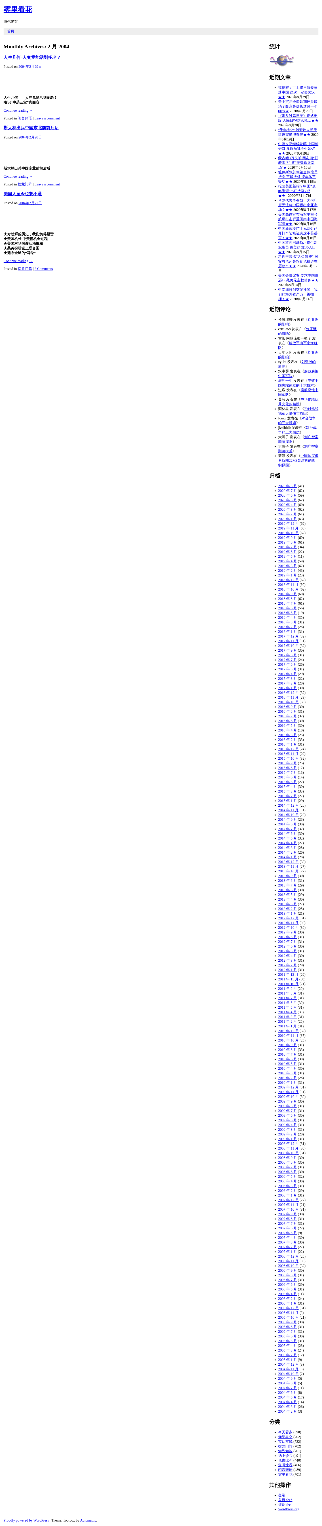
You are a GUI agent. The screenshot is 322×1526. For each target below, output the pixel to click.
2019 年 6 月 (287, 552)
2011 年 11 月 (288, 979)
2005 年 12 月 (288, 1308)
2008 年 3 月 (287, 1186)
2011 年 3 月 (287, 1017)
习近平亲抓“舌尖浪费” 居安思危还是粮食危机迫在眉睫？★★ (298, 261)
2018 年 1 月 (287, 631)
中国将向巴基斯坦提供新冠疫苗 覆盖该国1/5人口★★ (298, 247)
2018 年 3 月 (287, 622)
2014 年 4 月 (287, 843)
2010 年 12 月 (288, 1031)
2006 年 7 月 (287, 1280)
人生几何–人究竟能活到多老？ (32, 57)
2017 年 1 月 (287, 688)
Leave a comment (47, 118)
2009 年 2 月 (287, 1134)
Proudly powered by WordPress (26, 1520)
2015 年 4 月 (287, 787)
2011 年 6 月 (287, 1003)
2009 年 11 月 (288, 1092)
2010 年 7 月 (287, 1054)
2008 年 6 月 (287, 1172)
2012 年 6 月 (287, 946)
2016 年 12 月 (288, 693)
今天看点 (285, 1432)
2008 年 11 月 (288, 1148)
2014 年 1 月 (287, 857)
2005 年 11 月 (288, 1313)
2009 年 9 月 (287, 1101)
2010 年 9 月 (287, 1045)
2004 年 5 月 (287, 1397)
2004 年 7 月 (287, 1388)
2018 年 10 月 (288, 589)
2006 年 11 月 (288, 1261)
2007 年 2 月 (287, 1247)
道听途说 (285, 1465)
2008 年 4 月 (287, 1181)
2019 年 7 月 (287, 547)
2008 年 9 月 (287, 1158)
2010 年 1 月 (287, 1082)
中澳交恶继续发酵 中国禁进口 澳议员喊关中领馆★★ (298, 148)
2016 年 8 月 (287, 711)
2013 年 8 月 (287, 880)
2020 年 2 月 (287, 514)
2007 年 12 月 (288, 1200)
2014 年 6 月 (287, 833)
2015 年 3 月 (287, 791)
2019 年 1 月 (287, 575)
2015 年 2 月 (287, 796)
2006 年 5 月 (287, 1289)
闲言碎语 (25, 118)
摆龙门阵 (25, 184)
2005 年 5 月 (287, 1341)
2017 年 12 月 (288, 636)
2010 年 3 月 (287, 1073)
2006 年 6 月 (287, 1284)
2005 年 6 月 (287, 1336)
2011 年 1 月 (287, 1026)
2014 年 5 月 (287, 838)
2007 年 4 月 (287, 1237)
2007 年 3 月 (287, 1242)
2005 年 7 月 (287, 1331)
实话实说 (285, 1441)
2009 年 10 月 (288, 1097)
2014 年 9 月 (287, 819)
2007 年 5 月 (287, 1233)
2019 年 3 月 (287, 566)
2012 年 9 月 (287, 932)
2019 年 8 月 (287, 542)
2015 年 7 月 (287, 772)
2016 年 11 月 (288, 697)
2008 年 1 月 (287, 1195)
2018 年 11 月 (288, 585)
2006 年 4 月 (287, 1294)
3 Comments (43, 269)
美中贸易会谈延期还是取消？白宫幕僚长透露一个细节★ (298, 106)
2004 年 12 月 (288, 1364)
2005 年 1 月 (287, 1360)
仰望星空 (285, 1437)
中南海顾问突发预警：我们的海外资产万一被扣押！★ (298, 294)
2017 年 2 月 (287, 683)
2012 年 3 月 (287, 960)
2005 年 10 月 (288, 1317)
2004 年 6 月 (287, 1392)
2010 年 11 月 (288, 1035)
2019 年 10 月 (288, 533)
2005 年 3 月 (287, 1350)
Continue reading (18, 110)
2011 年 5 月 (287, 1007)
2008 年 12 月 (288, 1144)
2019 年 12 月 (288, 523)
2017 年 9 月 (287, 650)
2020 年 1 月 (287, 519)
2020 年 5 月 (287, 500)
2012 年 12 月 (288, 918)
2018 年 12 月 (288, 580)
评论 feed (285, 1505)
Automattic (88, 1520)
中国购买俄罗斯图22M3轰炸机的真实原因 (298, 460)
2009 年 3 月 (287, 1129)
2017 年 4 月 (287, 674)
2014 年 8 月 (287, 824)
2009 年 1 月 (287, 1139)
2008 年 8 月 (287, 1162)
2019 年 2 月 (287, 570)
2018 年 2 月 (287, 627)
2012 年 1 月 (287, 970)
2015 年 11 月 (288, 754)
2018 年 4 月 (287, 617)
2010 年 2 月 (287, 1078)
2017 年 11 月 (288, 641)
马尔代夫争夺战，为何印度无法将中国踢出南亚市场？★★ (298, 205)
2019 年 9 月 (287, 538)
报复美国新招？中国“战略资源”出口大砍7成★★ (297, 191)
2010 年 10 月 (288, 1040)
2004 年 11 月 (288, 1369)
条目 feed (285, 1500)
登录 (281, 1495)
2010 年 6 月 (287, 1059)
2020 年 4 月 (287, 505)
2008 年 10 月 (288, 1153)
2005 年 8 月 (287, 1327)
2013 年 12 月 (288, 862)
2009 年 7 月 (287, 1111)
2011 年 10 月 (288, 984)
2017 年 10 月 (288, 646)
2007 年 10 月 (288, 1209)
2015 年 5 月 (287, 782)
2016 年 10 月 (288, 702)
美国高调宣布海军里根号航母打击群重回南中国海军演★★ (298, 219)
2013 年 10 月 (288, 871)
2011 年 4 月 (287, 1012)
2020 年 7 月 (287, 491)
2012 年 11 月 (288, 923)
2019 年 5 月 (287, 556)
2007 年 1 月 (287, 1252)
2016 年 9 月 (287, 707)
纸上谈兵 (285, 1456)
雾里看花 (18, 9)
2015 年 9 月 (287, 763)
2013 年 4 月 (287, 899)
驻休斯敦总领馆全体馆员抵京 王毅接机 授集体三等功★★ (298, 176)
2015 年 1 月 (287, 801)
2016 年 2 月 (287, 740)
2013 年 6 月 (287, 890)
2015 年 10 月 (288, 758)
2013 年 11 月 (288, 866)
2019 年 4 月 (287, 561)
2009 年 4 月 (287, 1125)
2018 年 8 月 (287, 599)
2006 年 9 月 (287, 1270)
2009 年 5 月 (287, 1120)
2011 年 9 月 (287, 988)
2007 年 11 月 (288, 1205)
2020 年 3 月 (287, 509)
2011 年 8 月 (287, 993)
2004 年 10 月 (288, 1374)
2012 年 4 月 (287, 956)
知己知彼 (285, 1451)
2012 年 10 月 (288, 927)
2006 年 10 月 (288, 1266)
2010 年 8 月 (287, 1050)
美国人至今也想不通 (23, 193)
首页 (10, 31)
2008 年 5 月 (287, 1176)
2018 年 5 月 (287, 613)
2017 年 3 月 (287, 678)
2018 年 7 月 (287, 603)
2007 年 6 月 (287, 1228)
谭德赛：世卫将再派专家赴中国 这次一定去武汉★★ (298, 92)
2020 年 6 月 (287, 495)
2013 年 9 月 (287, 876)
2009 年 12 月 (288, 1087)
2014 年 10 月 (288, 815)
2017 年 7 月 (287, 660)
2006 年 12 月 (288, 1256)
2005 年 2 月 (287, 1355)
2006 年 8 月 (287, 1275)
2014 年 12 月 (288, 805)
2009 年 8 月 (287, 1106)
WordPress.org (288, 1509)
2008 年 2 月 (287, 1190)
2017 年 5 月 (287, 669)
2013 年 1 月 (287, 913)
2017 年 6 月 (287, 664)
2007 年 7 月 (287, 1223)
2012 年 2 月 (287, 965)
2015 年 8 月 (287, 768)
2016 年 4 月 (287, 730)
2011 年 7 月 (287, 998)
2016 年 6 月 (287, 721)
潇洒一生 (285, 381)
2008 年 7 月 (287, 1167)
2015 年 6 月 (287, 777)
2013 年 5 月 (287, 895)
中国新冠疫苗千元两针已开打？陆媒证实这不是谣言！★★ (298, 233)
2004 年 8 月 (287, 1383)
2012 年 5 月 (287, 951)
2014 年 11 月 (288, 810)
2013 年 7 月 (287, 885)
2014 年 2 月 (287, 852)
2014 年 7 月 (287, 829)
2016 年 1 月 (287, 744)
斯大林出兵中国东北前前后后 (31, 127)
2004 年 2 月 (287, 1411)
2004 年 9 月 (287, 1378)
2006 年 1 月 (287, 1303)
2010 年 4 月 (287, 1068)
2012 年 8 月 (287, 937)
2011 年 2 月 (287, 1021)
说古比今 (285, 1460)
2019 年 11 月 (288, 528)
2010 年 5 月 (287, 1064)
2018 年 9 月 (287, 594)
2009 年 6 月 (287, 1115)
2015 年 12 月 (288, 749)
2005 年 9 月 (287, 1322)
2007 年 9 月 (287, 1214)
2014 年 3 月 (287, 848)
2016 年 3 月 (287, 735)
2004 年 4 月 (287, 1402)
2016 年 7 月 (287, 716)
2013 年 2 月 (287, 909)
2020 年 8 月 (287, 486)
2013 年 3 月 (287, 904)
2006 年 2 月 (287, 1299)
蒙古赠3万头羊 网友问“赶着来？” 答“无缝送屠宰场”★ (298, 162)
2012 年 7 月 (287, 942)
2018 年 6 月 (287, 608)
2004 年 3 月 (287, 1407)
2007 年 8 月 (287, 1219)
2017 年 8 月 (287, 655)
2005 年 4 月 (287, 1345)
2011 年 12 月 (288, 974)
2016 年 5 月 (287, 725)
